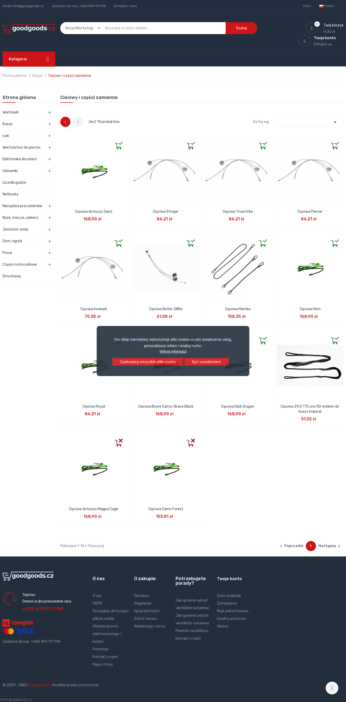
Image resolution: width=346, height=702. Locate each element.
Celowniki (10, 171)
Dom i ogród (12, 241)
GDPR (97, 603)
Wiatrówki (11, 112)
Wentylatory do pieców (21, 147)
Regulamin (142, 603)
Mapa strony (103, 664)
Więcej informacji (173, 351)
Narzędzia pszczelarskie (22, 206)
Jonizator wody (15, 229)
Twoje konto (229, 578)
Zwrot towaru (145, 619)
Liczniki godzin (14, 182)
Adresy (222, 626)
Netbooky (11, 194)
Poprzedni (290, 546)
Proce (7, 253)
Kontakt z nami (125, 6)
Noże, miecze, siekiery (20, 218)
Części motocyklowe (20, 264)
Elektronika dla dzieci (20, 159)
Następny (330, 546)
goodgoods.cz (39, 685)
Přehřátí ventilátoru (192, 631)
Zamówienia (227, 603)
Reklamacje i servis (149, 626)
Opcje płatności (147, 611)
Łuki (6, 136)
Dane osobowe (229, 596)
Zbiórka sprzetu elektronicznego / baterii (107, 634)
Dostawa (141, 596)
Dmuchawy (12, 276)
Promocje (100, 649)
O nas (97, 596)
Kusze (7, 124)
